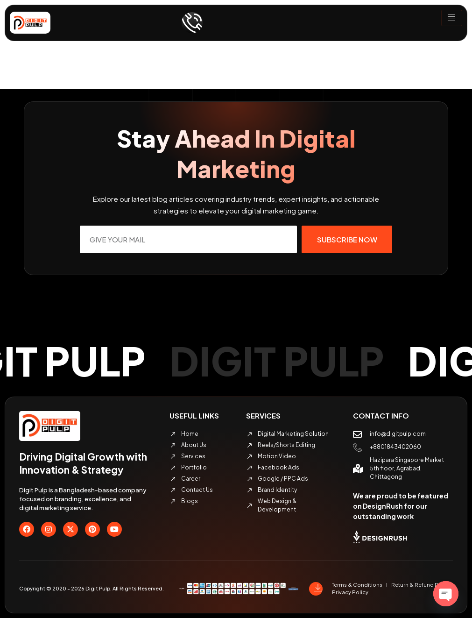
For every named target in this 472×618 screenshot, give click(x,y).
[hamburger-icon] (451, 18)
